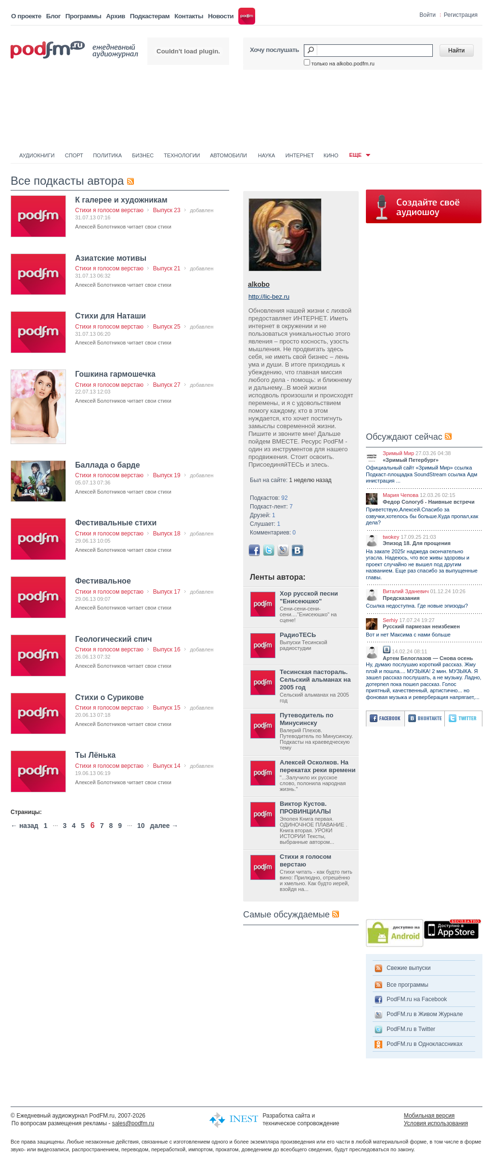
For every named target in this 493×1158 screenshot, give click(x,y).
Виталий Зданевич (405, 591)
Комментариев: (273, 532)
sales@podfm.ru (133, 1123)
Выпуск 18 (167, 533)
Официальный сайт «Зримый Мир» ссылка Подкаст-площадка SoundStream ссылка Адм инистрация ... (421, 474)
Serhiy (390, 620)
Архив (115, 16)
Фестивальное (103, 581)
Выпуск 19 (167, 475)
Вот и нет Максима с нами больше (408, 634)
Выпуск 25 (167, 326)
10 (141, 825)
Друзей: (262, 515)
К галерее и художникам (121, 200)
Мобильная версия (429, 1115)
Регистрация (461, 15)
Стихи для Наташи (110, 316)
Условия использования (436, 1123)
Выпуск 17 (167, 591)
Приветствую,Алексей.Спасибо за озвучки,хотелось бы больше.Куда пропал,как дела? (422, 516)
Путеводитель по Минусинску (306, 719)
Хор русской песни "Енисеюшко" (309, 597)
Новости (221, 16)
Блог (53, 16)
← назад (25, 825)
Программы (83, 16)
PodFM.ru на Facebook (417, 999)
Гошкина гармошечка (115, 374)
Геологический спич (113, 639)
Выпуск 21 (167, 268)
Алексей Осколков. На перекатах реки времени (317, 766)
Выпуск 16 (167, 649)
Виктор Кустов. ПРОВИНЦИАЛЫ (305, 807)
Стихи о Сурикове (109, 697)
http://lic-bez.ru (268, 296)
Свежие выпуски (409, 968)
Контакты (188, 16)
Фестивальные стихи (115, 523)
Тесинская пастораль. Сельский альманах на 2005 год (315, 679)
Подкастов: (269, 498)
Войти (427, 15)
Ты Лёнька (95, 755)
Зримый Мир (398, 453)
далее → (164, 825)
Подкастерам (149, 16)
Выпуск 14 (167, 766)
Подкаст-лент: (271, 506)
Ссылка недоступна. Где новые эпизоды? (417, 606)
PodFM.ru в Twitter (411, 1029)
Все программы (407, 984)
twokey (391, 537)
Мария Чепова (400, 495)
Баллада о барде (107, 465)
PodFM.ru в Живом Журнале (425, 1014)
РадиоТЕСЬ (298, 634)
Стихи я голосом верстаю (109, 210)
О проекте (26, 16)
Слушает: (265, 524)
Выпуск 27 (167, 385)
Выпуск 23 (167, 210)
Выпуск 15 (167, 707)
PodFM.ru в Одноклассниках (425, 1044)
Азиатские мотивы (110, 258)
